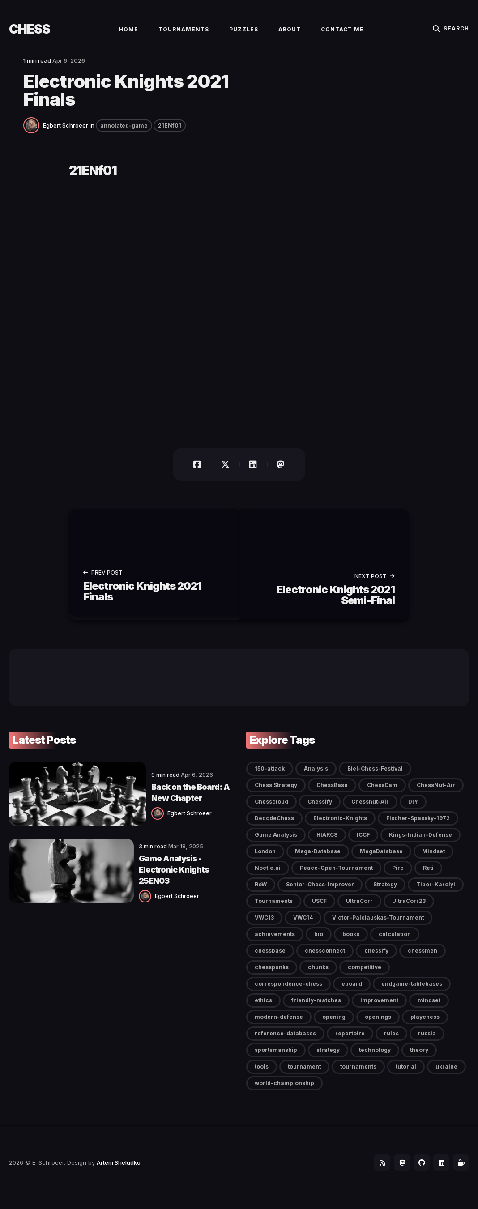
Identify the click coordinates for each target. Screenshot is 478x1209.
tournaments (358, 1074)
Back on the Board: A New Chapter (161, 799)
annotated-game (124, 136)
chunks (318, 975)
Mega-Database (318, 859)
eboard (351, 991)
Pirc (398, 876)
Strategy (385, 892)
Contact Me (342, 34)
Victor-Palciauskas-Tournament (378, 925)
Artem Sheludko (119, 1171)
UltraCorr (359, 909)
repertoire (350, 1041)
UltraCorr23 (409, 909)
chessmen (422, 958)
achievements (275, 942)
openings (378, 1025)
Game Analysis (276, 842)
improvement (379, 1008)
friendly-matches (316, 1008)
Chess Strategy (276, 793)
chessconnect (325, 958)
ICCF (363, 842)
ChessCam (382, 793)
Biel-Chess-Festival (375, 776)
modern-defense (279, 1025)
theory (419, 1058)
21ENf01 (169, 136)
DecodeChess (274, 826)
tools (262, 1074)
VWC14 (303, 925)
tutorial (406, 1074)
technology (375, 1058)
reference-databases (285, 1041)
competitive (364, 975)
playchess (425, 1025)
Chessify (319, 809)
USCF (319, 909)
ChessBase (332, 793)
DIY (413, 809)
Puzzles (243, 34)
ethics (263, 1008)
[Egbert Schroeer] (33, 135)
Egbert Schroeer (65, 136)
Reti (428, 876)
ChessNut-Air (436, 793)
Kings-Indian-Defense (420, 842)
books (350, 942)
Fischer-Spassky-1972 (418, 826)
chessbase (270, 958)
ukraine (446, 1074)
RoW (261, 892)
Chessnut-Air (370, 809)
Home (128, 34)
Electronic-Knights (340, 826)
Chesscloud (271, 809)
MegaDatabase (381, 859)
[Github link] (417, 1171)
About (289, 34)
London (265, 859)
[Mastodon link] (396, 1171)
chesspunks (272, 975)
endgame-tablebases (411, 991)
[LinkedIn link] (439, 1171)
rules (391, 1041)
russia (427, 1041)
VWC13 (264, 925)
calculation (395, 942)
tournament (304, 1074)
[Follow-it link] (374, 1171)
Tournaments (183, 34)
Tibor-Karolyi (435, 892)
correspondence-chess (288, 991)
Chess (29, 34)
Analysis (316, 776)
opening (334, 1025)
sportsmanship (276, 1058)
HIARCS (326, 842)
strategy (328, 1058)
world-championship (284, 1091)
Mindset (433, 859)
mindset (429, 1008)
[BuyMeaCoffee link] (460, 1171)
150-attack (270, 776)
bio (318, 942)
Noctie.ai (268, 876)
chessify (376, 958)
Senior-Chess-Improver (320, 892)
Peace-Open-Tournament (336, 876)
